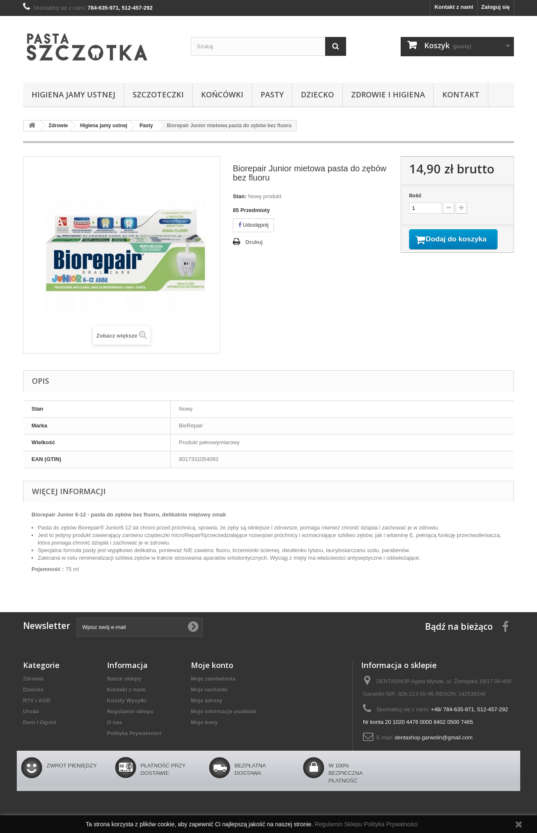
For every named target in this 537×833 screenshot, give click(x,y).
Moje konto (212, 665)
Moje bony (204, 722)
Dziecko (317, 94)
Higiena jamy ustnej (73, 94)
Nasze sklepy (124, 679)
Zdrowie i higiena (388, 94)
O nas (114, 722)
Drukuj (254, 242)
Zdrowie (33, 679)
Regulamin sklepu (130, 711)
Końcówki (222, 94)
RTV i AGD (36, 700)
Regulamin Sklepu (339, 824)
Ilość (415, 195)
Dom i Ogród (39, 722)
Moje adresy (206, 700)
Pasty (272, 94)
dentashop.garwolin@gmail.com (433, 737)
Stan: (240, 196)
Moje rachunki (209, 689)
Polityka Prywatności (134, 733)
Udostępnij (253, 225)
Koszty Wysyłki (126, 700)
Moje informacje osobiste (223, 711)
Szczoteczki (158, 94)
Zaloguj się (495, 7)
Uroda (31, 711)
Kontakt (461, 94)
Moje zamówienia (213, 679)
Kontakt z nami (454, 7)
